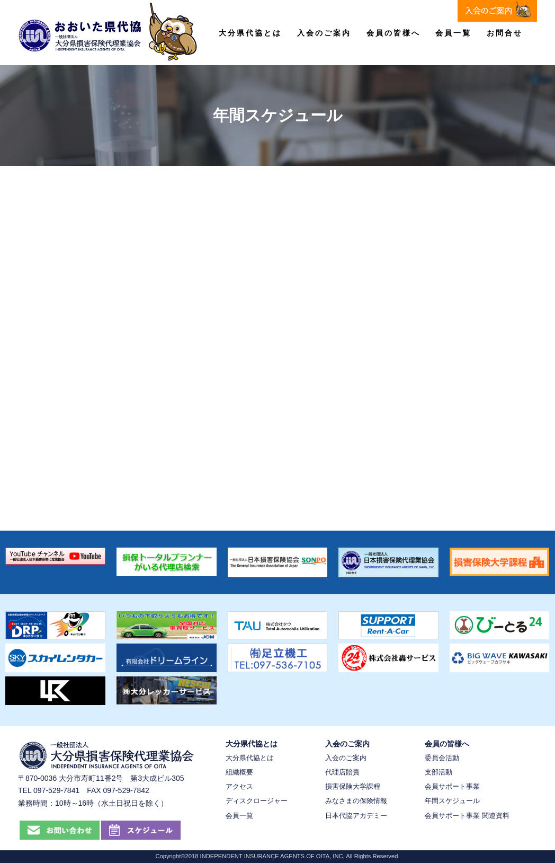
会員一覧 (453, 33)
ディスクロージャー (257, 801)
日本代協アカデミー (356, 816)
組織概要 (239, 772)
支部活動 (438, 772)
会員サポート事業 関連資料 (467, 816)
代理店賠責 (342, 772)
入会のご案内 (324, 33)
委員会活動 (442, 758)
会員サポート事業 (452, 786)
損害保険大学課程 (352, 786)
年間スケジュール (452, 801)
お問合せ (505, 33)
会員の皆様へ (393, 33)
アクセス (239, 786)
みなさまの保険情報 (356, 801)
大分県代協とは (250, 33)
